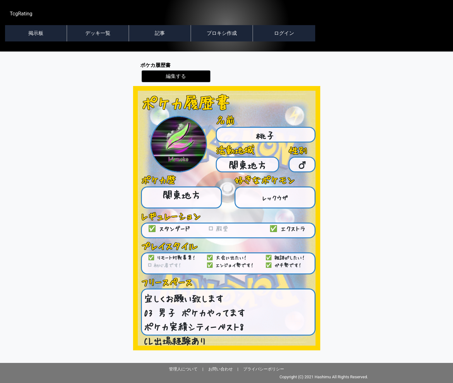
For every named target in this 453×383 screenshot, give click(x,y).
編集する (176, 76)
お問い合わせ (220, 369)
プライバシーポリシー (263, 369)
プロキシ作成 (222, 33)
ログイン (284, 33)
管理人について (183, 369)
